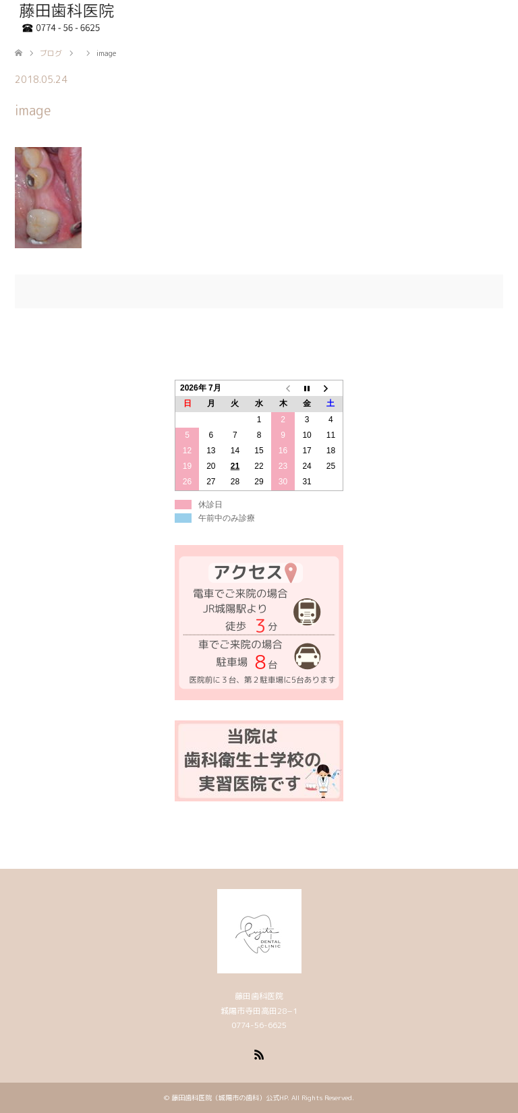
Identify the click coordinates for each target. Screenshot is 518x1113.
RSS (259, 1053)
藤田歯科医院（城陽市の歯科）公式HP (229, 1097)
